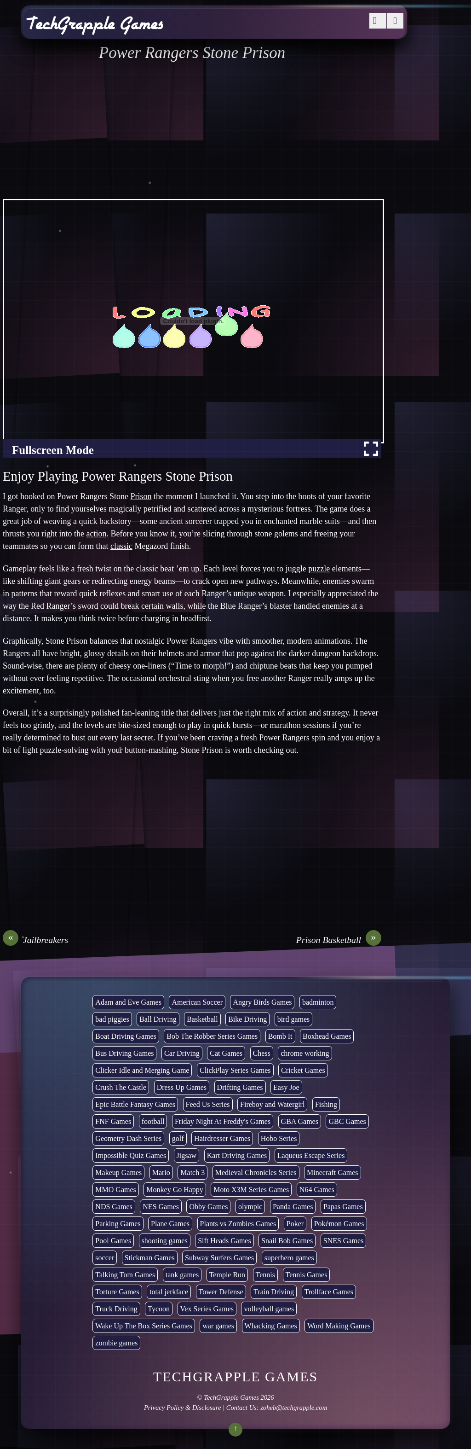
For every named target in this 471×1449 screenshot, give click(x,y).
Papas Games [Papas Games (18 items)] (343, 1206)
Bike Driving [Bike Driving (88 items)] (247, 1019)
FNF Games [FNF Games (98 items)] (113, 1121)
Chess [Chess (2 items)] (261, 1053)
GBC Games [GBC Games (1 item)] (347, 1121)
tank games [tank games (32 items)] (182, 1275)
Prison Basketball (338, 940)
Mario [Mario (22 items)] (161, 1172)
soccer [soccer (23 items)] (104, 1258)
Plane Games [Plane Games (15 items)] (170, 1224)
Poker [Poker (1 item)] (295, 1224)
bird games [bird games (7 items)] (293, 1019)
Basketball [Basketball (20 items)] (202, 1019)
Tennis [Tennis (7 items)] (265, 1275)
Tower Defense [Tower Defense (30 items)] (221, 1292)
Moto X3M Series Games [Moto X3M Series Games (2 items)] (251, 1189)
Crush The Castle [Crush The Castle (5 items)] (120, 1087)
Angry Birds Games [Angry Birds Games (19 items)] (262, 1002)
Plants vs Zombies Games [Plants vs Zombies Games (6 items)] (238, 1224)
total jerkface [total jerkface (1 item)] (168, 1292)
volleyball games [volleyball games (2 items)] (269, 1309)
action (96, 533)
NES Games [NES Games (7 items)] (161, 1206)
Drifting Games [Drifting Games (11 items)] (240, 1087)
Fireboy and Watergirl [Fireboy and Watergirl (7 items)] (272, 1104)
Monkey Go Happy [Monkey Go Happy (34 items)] (174, 1189)
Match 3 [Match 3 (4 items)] (192, 1172)
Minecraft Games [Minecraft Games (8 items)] (332, 1172)
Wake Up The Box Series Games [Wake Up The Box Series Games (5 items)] (143, 1326)
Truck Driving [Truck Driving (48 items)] (116, 1309)
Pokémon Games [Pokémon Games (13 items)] (339, 1224)
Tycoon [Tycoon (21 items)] (159, 1309)
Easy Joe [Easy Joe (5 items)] (286, 1087)
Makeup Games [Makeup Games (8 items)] (118, 1172)
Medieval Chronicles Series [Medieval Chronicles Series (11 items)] (256, 1172)
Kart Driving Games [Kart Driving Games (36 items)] (237, 1155)
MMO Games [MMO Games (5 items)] (115, 1189)
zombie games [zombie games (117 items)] (116, 1343)
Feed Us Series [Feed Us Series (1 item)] (208, 1104)
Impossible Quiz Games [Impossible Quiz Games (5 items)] (130, 1155)
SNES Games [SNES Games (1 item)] (343, 1241)
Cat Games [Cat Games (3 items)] (226, 1053)
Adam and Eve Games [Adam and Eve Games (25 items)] (128, 1002)
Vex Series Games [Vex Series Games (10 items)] (207, 1309)
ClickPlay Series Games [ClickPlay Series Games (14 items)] (235, 1070)
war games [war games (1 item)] (218, 1326)
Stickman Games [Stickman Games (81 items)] (150, 1258)
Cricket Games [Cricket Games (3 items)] (303, 1070)
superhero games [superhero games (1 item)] (289, 1258)
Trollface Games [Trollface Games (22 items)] (329, 1292)
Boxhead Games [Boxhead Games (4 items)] (327, 1036)
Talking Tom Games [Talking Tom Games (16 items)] (125, 1275)
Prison (140, 496)
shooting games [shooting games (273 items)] (165, 1241)
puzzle (319, 568)
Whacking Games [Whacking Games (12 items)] (271, 1326)
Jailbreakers (35, 940)
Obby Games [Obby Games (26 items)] (208, 1206)
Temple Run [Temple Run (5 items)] (227, 1275)
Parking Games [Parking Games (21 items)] (117, 1224)
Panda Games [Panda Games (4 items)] (293, 1206)
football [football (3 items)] (153, 1121)
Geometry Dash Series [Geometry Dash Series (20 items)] (128, 1138)
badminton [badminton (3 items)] (317, 1002)
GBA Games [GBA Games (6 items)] (299, 1121)
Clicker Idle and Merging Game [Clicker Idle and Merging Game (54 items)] (142, 1070)
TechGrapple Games (231, 1397)
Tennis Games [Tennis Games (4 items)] (306, 1275)
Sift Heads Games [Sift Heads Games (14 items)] (224, 1241)
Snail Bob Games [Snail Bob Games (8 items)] (287, 1241)
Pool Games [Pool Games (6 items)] (113, 1241)
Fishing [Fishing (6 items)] (326, 1104)
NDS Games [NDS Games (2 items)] (113, 1206)
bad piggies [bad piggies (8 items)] (112, 1019)
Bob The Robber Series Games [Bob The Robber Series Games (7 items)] (212, 1036)
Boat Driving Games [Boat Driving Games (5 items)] (125, 1036)
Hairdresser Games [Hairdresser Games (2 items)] (222, 1138)
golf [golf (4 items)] (178, 1138)
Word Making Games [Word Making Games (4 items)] (338, 1326)
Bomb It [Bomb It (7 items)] (280, 1036)
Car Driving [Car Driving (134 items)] (182, 1053)
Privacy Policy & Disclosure (182, 1407)
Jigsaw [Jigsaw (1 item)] (187, 1155)
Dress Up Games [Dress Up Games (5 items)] (182, 1087)
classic (121, 546)
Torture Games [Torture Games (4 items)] (117, 1292)
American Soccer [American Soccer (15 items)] (197, 1002)
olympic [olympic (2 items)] (250, 1206)
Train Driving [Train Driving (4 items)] (273, 1292)
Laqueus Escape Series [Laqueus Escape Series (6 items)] (311, 1155)
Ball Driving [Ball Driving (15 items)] (157, 1019)
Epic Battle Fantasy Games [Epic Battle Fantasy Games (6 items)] (135, 1104)
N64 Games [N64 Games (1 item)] (316, 1189)
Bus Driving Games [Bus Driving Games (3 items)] (124, 1053)
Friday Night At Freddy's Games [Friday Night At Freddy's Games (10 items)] (222, 1121)
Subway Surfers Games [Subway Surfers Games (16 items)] (219, 1258)
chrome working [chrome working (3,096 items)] (305, 1053)
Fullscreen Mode (53, 450)
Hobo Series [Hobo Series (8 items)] (279, 1138)
